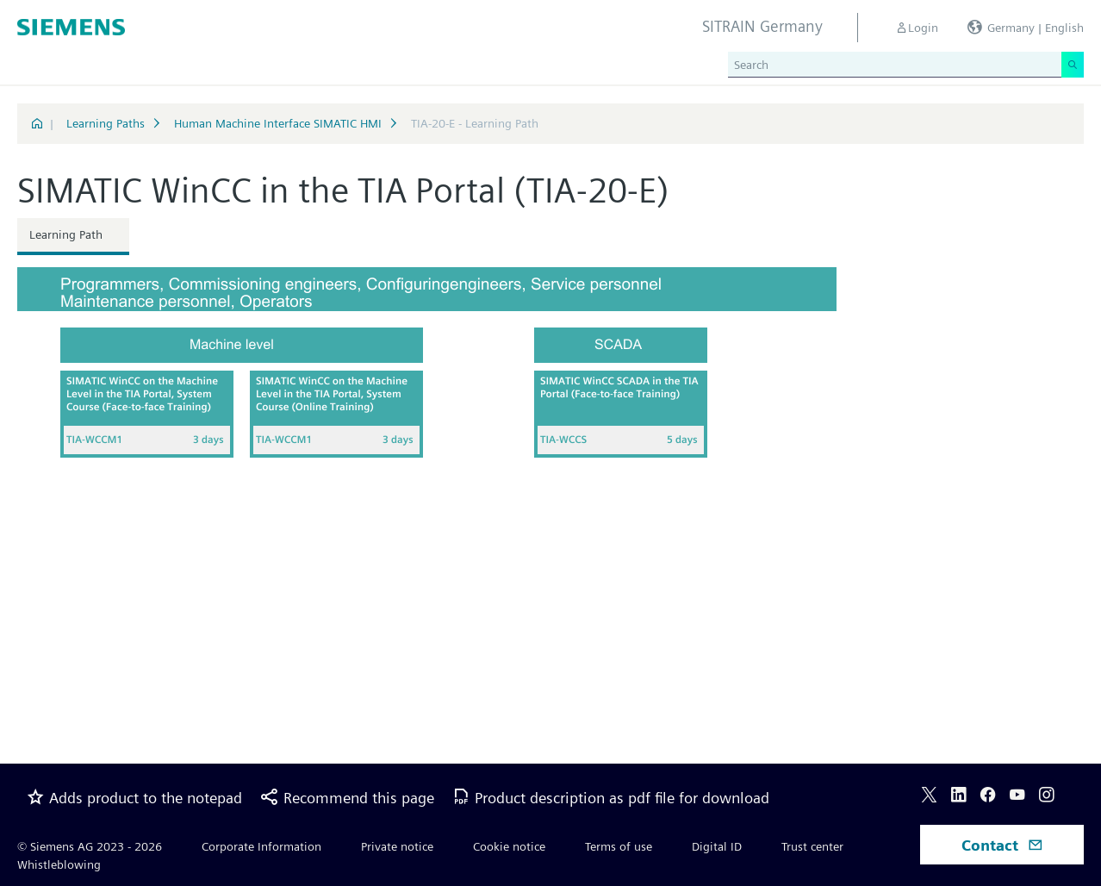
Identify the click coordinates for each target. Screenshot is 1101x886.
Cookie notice (509, 846)
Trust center (812, 846)
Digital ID (717, 846)
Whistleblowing (59, 864)
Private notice (397, 846)
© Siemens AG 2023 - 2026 (89, 846)
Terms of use (618, 846)
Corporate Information (261, 846)
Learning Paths (105, 123)
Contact (1002, 845)
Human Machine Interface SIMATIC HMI (278, 123)
